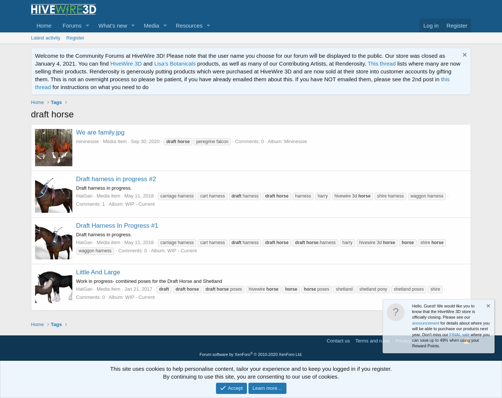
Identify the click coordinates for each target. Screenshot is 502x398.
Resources (189, 25)
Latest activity (45, 38)
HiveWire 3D (126, 63)
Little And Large (98, 272)
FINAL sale (459, 334)
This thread (382, 63)
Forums (72, 25)
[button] (87, 25)
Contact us (338, 341)
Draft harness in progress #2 (116, 179)
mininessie (87, 141)
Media (151, 25)
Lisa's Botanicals (174, 63)
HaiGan (84, 196)
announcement (425, 323)
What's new (112, 25)
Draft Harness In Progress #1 (117, 225)
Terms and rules (372, 341)
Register (75, 38)
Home (44, 25)
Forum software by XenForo (251, 354)
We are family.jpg (100, 132)
